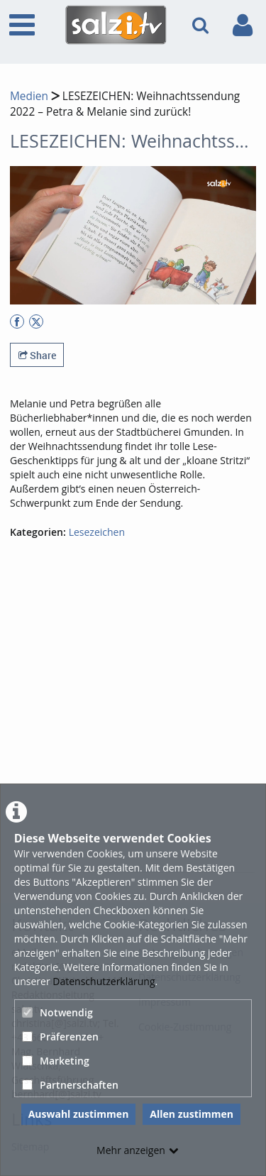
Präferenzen (60, 1036)
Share (37, 355)
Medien (29, 96)
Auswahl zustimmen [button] (78, 1114)
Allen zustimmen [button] (191, 1114)
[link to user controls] (242, 25)
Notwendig (57, 1012)
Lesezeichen (97, 532)
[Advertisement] (133, 731)
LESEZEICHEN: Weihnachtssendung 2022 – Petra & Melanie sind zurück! (125, 104)
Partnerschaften (70, 1085)
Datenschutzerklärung (103, 981)
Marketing (55, 1060)
